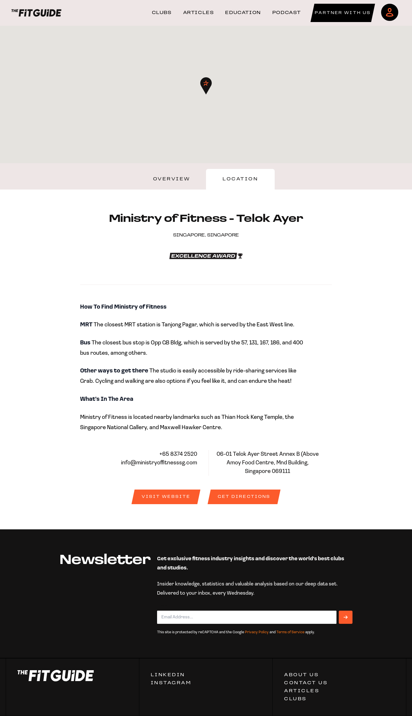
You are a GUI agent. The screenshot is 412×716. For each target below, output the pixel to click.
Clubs (295, 699)
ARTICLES (198, 13)
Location (240, 179)
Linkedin (168, 675)
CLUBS (162, 13)
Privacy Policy (257, 632)
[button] (206, 85)
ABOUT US (301, 675)
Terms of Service (290, 632)
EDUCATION (243, 13)
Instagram (171, 683)
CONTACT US (306, 683)
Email (165, 606)
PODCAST (286, 13)
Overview (172, 179)
